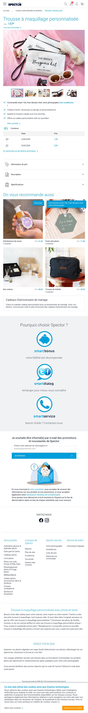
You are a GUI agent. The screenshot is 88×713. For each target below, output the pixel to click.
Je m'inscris (20, 455)
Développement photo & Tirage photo (10, 569)
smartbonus (51, 549)
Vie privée (29, 559)
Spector (28, 549)
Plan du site (30, 552)
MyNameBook (10, 575)
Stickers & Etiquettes (8, 592)
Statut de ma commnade (51, 557)
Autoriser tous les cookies (73, 708)
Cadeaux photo (10, 555)
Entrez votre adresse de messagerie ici (31, 446)
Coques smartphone (9, 587)
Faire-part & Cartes (12, 551)
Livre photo (9, 558)
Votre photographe (54, 546)
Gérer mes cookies (13, 708)
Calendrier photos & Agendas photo (12, 547)
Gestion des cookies (30, 563)
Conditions (29, 555)
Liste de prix (51, 553)
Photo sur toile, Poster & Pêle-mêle (12, 563)
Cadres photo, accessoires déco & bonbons (12, 580)
